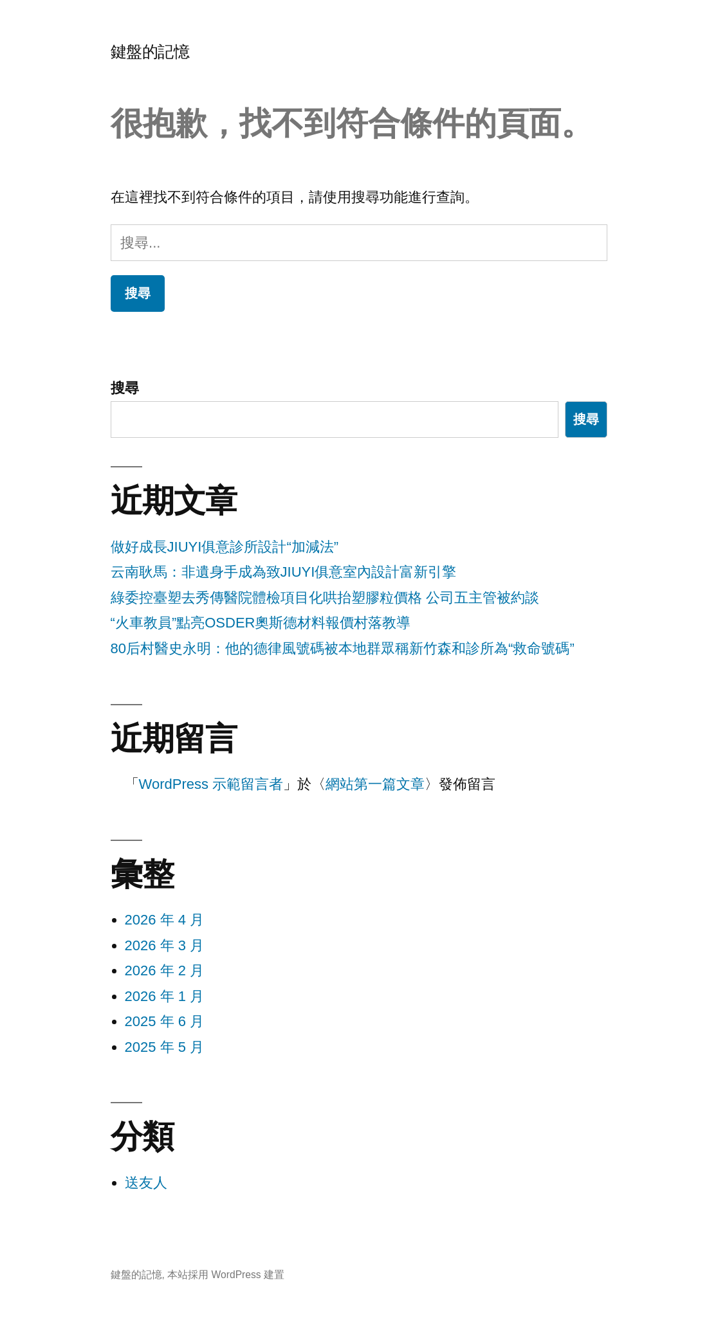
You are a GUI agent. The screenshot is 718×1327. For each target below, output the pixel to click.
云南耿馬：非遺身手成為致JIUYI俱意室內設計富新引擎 (284, 572)
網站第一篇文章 (375, 784)
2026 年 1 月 (165, 996)
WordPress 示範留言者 (211, 784)
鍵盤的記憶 (150, 51)
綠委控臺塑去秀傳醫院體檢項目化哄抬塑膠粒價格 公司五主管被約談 (325, 598)
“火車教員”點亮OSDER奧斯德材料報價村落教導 (261, 623)
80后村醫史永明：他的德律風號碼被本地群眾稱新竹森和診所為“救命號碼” (343, 648)
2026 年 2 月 (165, 970)
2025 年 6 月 (165, 1021)
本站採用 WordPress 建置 (225, 1274)
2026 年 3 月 (165, 945)
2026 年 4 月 (165, 920)
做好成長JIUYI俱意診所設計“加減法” (224, 547)
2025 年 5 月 (165, 1047)
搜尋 (125, 388)
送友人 (146, 1183)
